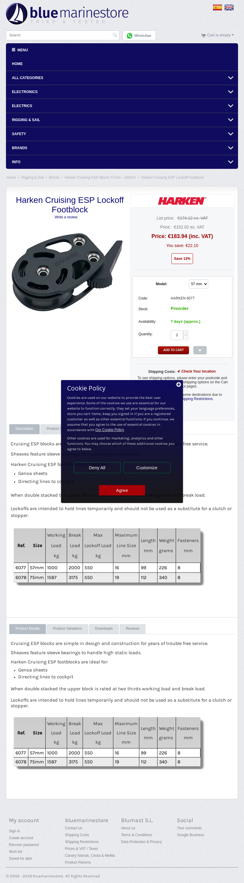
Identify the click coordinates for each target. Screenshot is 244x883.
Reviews (132, 628)
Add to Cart (173, 350)
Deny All (97, 467)
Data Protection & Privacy (141, 842)
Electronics (25, 92)
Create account (21, 838)
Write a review (66, 217)
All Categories (27, 78)
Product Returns (78, 862)
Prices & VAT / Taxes (81, 849)
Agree (122, 490)
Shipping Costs (77, 835)
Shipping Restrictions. (196, 399)
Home (17, 64)
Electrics (22, 106)
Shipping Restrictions (82, 842)
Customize (146, 467)
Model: (161, 284)
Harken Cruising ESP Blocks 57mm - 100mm (100, 177)
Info (16, 162)
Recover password (23, 845)
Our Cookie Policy (109, 430)
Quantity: (145, 334)
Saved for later (20, 858)
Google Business (190, 835)
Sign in (14, 831)
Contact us (73, 828)
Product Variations (67, 628)
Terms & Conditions (136, 835)
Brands (19, 148)
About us (128, 828)
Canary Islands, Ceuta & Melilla (90, 855)
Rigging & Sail (26, 120)
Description (24, 429)
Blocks (54, 177)
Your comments (189, 828)
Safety (19, 134)
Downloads (104, 628)
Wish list (15, 852)
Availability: (147, 321)
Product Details (28, 628)
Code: (143, 298)
